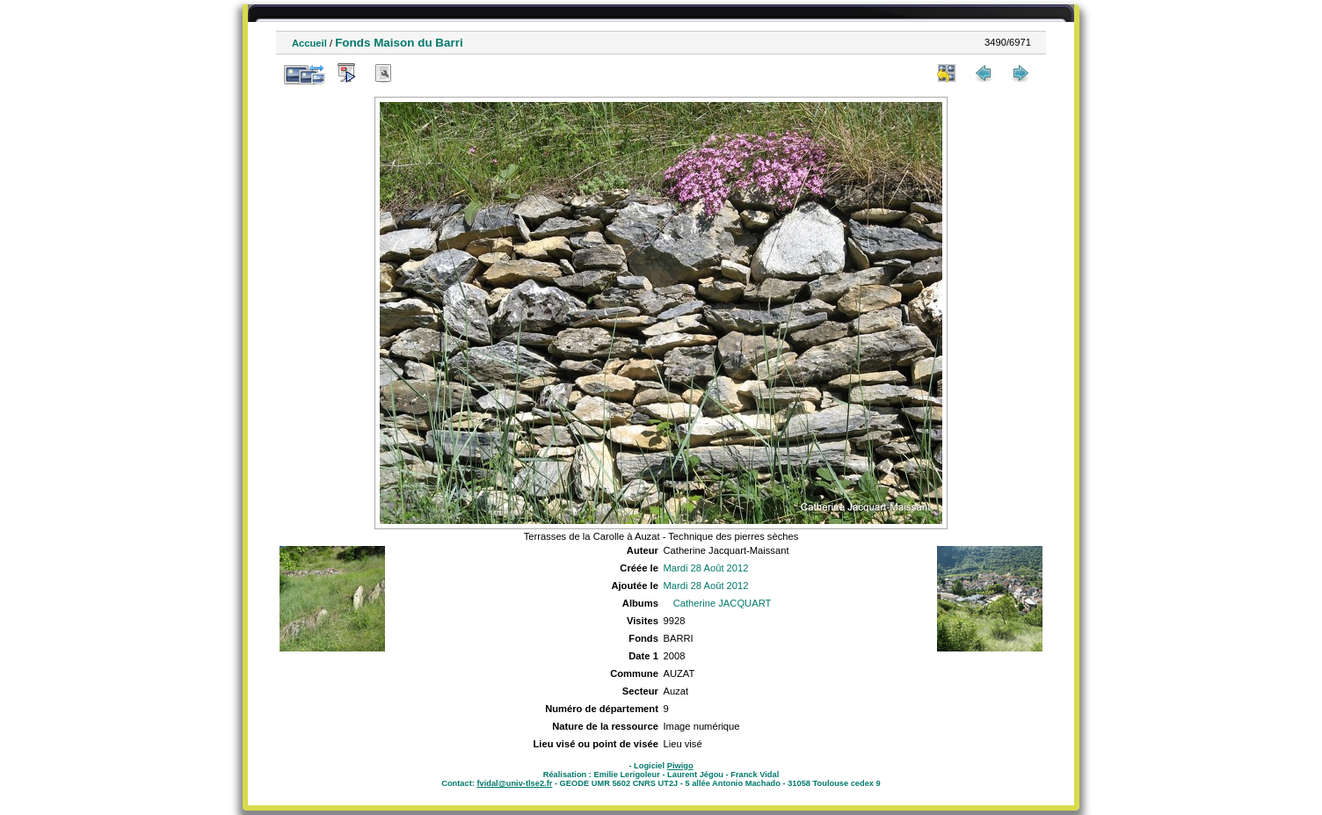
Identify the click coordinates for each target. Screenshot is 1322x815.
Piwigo (680, 765)
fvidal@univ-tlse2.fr (514, 783)
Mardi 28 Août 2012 (705, 568)
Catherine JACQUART (722, 603)
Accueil (309, 43)
